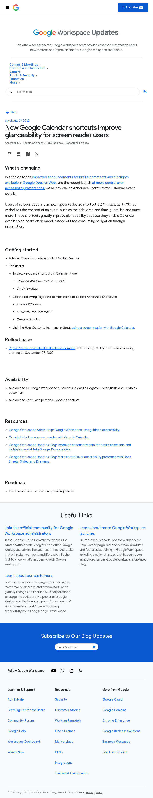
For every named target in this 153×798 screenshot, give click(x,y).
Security (61, 699)
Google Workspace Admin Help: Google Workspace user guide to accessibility (64, 430)
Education (18, 79)
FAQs (59, 752)
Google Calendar (33, 143)
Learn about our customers (29, 575)
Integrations (63, 763)
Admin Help (16, 699)
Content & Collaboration (28, 68)
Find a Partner (65, 731)
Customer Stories (67, 710)
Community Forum (21, 721)
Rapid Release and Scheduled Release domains (42, 348)
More (14, 82)
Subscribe (133, 7)
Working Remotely (68, 721)
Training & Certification (71, 773)
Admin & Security (23, 75)
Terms (99, 792)
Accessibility (12, 143)
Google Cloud (112, 699)
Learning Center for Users (26, 710)
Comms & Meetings (25, 65)
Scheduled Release (77, 143)
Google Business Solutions (121, 731)
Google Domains (114, 710)
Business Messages (116, 742)
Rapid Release (55, 143)
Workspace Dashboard (24, 742)
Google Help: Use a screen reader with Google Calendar (49, 437)
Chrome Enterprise (116, 721)
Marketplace (64, 742)
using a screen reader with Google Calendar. (103, 328)
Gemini (16, 72)
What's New (16, 752)
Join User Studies (114, 752)
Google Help (17, 731)
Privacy (90, 792)
